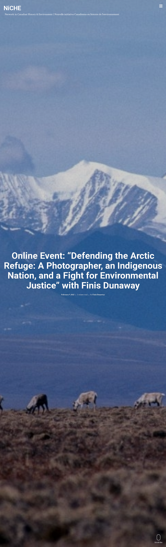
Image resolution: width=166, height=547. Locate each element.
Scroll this (158, 538)
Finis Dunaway (99, 294)
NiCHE (12, 8)
